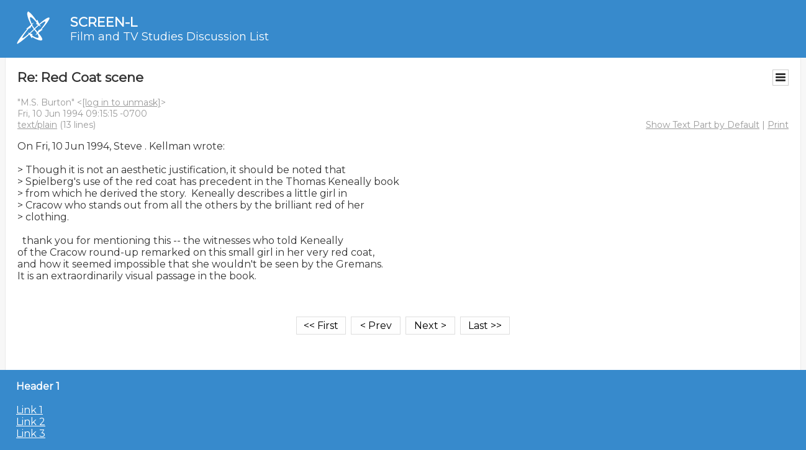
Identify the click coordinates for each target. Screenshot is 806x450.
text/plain (37, 124)
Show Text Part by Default (702, 124)
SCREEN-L (103, 22)
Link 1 (29, 410)
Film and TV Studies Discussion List (169, 36)
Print (778, 124)
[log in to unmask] (121, 102)
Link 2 (30, 422)
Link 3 (30, 433)
